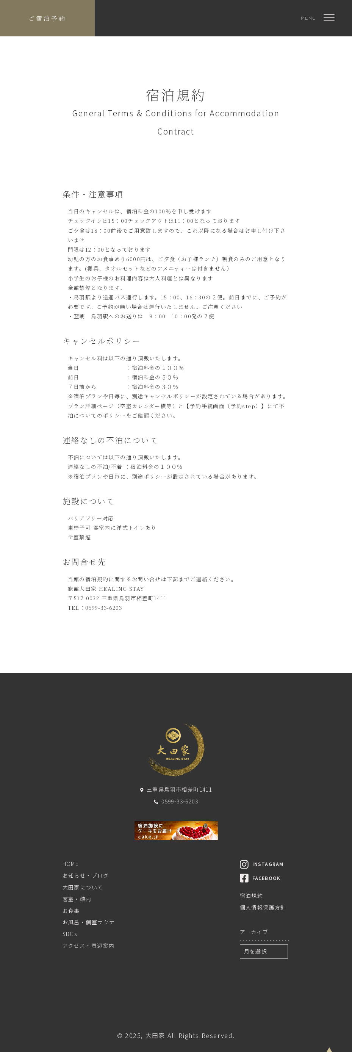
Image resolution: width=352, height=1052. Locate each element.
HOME (71, 863)
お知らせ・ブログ (86, 875)
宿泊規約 (251, 895)
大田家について (83, 887)
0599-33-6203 (176, 801)
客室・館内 (77, 899)
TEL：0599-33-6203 (95, 607)
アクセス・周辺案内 (89, 945)
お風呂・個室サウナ (89, 922)
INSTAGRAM (262, 864)
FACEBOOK (260, 878)
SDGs (70, 934)
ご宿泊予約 (47, 18)
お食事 (71, 910)
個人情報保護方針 (263, 907)
